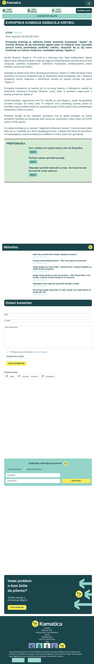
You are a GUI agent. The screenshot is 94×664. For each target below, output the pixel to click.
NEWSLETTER (47, 630)
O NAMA (47, 628)
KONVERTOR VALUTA (47, 16)
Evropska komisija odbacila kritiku (40, 23)
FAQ (47, 642)
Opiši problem (17, 607)
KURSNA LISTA (84, 11)
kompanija (49, 376)
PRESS (47, 635)
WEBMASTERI (47, 637)
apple (11, 376)
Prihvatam (18, 660)
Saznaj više (34, 660)
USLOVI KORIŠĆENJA (47, 639)
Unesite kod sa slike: (15, 356)
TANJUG (17, 32)
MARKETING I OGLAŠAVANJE (47, 633)
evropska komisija (29, 376)
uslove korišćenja (40, 352)
